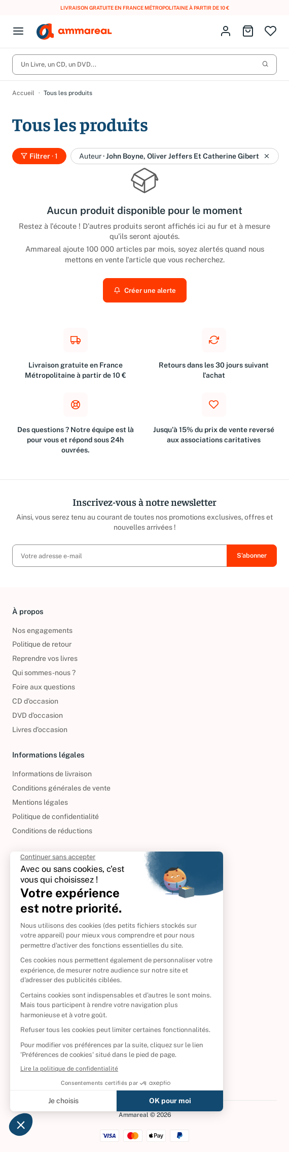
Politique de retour (41, 645)
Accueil (23, 93)
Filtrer (39, 157)
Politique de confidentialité (55, 816)
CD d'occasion (35, 702)
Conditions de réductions (52, 831)
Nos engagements (42, 630)
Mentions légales (40, 802)
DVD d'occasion (37, 715)
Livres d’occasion (39, 729)
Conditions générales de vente (61, 788)
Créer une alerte (144, 291)
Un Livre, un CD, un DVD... (144, 64)
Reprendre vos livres (45, 659)
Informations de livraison (52, 774)
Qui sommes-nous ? (44, 673)
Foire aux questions (43, 687)
